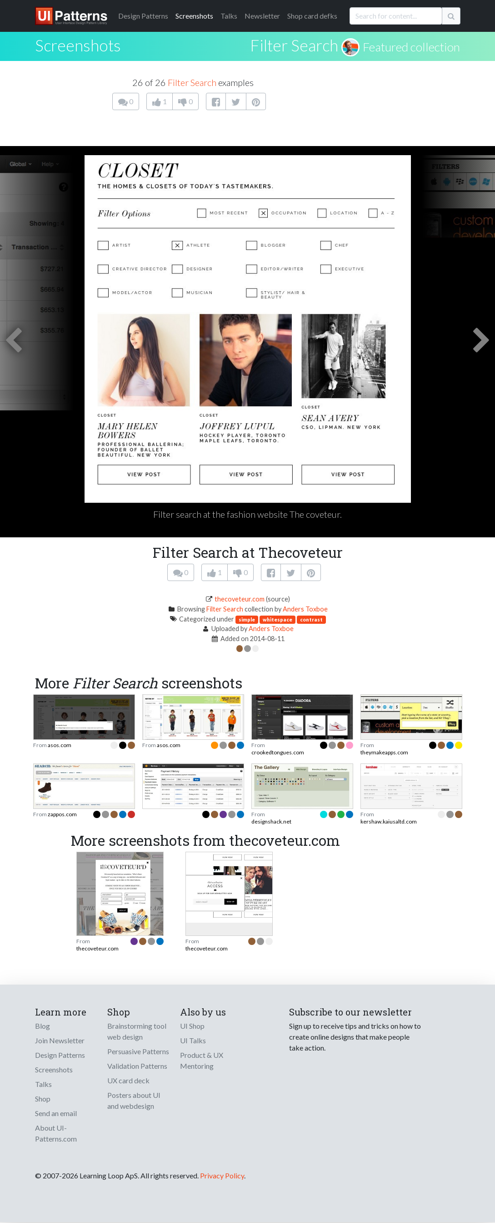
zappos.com (62, 814)
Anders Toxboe (305, 609)
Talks (228, 15)
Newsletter (262, 15)
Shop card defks (312, 15)
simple (247, 619)
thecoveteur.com (240, 599)
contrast (311, 619)
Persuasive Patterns (138, 1051)
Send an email (56, 1113)
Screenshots (194, 15)
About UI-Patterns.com (56, 1133)
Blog (42, 1025)
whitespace (277, 619)
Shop (42, 1098)
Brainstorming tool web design (136, 1031)
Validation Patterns (137, 1065)
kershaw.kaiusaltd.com (388, 821)
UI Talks (193, 1040)
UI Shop (192, 1025)
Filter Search (294, 45)
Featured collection (411, 47)
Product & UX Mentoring (201, 1060)
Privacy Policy (222, 1175)
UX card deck (128, 1080)
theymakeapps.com (384, 752)
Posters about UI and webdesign (133, 1100)
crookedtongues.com (277, 752)
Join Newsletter (60, 1040)
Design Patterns (60, 1055)
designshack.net (271, 821)
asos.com (59, 745)
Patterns (143, 15)
